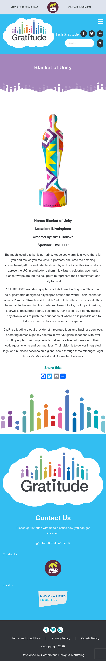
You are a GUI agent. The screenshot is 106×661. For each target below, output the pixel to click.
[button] (100, 43)
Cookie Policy (90, 638)
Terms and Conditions (26, 638)
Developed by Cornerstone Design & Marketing (53, 655)
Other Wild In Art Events (79, 7)
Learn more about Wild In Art (24, 7)
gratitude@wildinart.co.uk (53, 543)
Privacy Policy (61, 638)
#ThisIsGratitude (65, 34)
